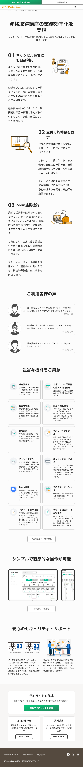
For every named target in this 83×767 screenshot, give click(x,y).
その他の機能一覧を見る (41, 539)
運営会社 (41, 755)
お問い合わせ (62, 2)
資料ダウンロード (10, 755)
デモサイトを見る (41, 609)
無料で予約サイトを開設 (21, 2)
